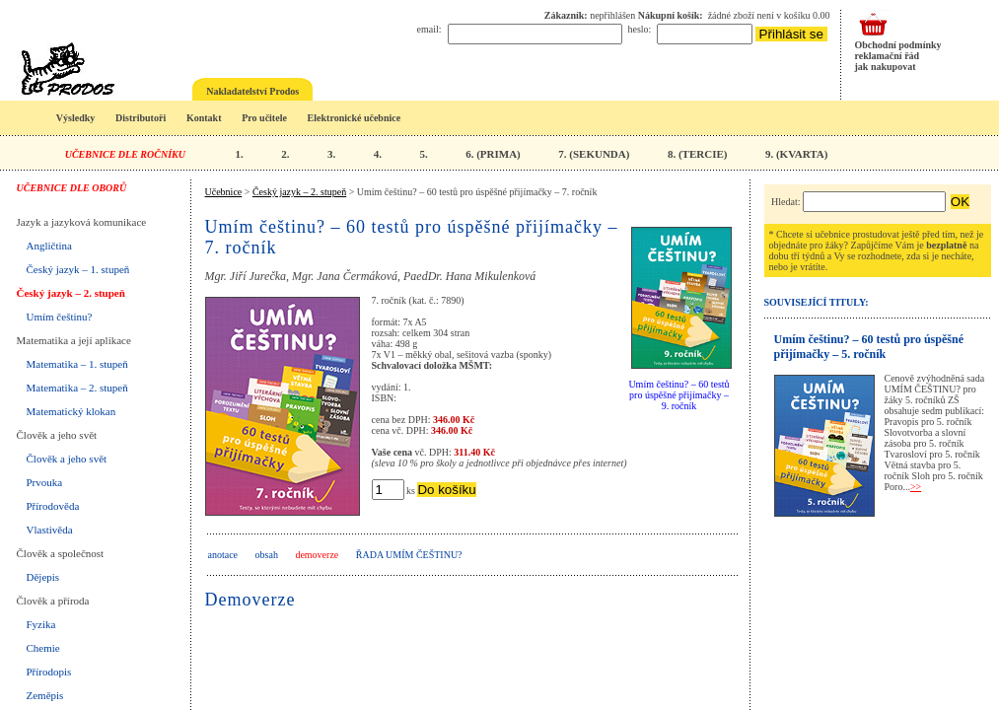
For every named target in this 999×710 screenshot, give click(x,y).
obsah (266, 554)
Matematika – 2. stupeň (77, 387)
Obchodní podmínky (898, 44)
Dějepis (43, 577)
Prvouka (45, 482)
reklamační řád (887, 55)
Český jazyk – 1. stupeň (78, 269)
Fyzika (41, 624)
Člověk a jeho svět (67, 458)
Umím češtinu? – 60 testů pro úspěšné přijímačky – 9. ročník (678, 395)
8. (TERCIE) (698, 154)
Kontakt (204, 117)
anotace (223, 554)
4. (378, 154)
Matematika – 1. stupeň (77, 364)
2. (285, 154)
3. (331, 154)
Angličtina (49, 245)
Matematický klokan (71, 411)
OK (960, 201)
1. (239, 154)
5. (423, 154)
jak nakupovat (885, 66)
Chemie (43, 648)
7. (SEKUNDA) (593, 154)
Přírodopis (49, 671)
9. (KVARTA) (796, 154)
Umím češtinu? (60, 316)
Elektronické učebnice (354, 117)
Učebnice (224, 191)
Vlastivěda (50, 529)
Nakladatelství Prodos (252, 91)
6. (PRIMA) (493, 154)
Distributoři (140, 117)
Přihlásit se (791, 34)
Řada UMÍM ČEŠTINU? (409, 554)
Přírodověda (53, 506)
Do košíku (446, 489)
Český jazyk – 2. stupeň (71, 293)
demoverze (316, 554)
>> (915, 486)
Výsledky (75, 117)
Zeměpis (45, 695)
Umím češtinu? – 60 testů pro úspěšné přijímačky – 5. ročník (868, 346)
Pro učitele (264, 117)
